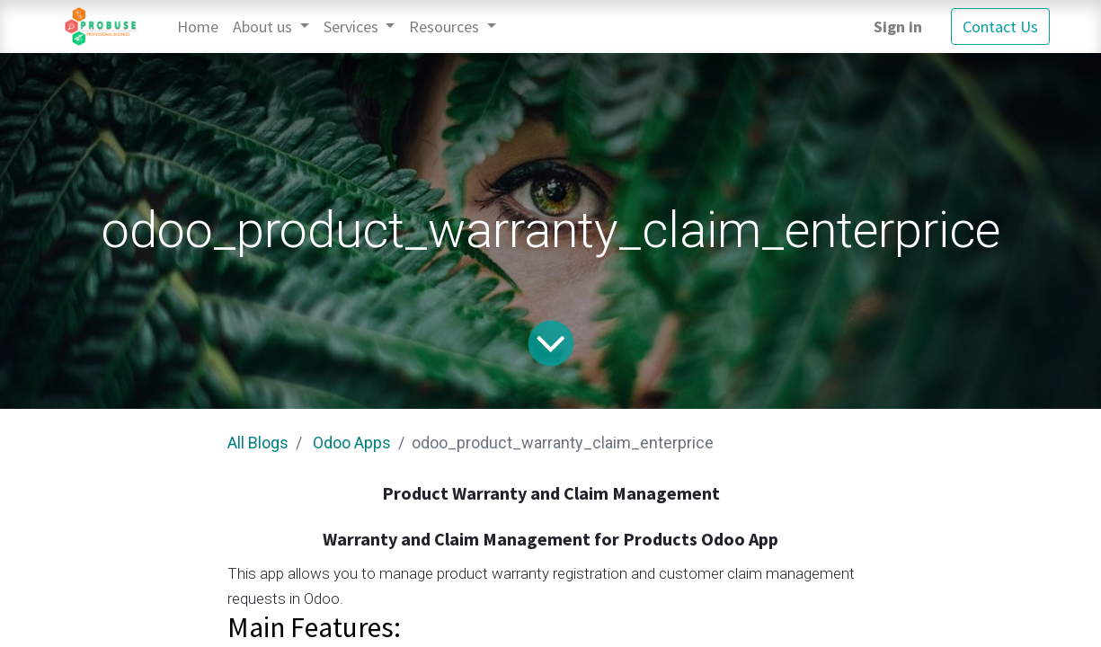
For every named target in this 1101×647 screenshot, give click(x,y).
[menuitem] (198, 26)
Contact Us (1000, 26)
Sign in (898, 26)
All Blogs (258, 442)
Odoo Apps (352, 442)
